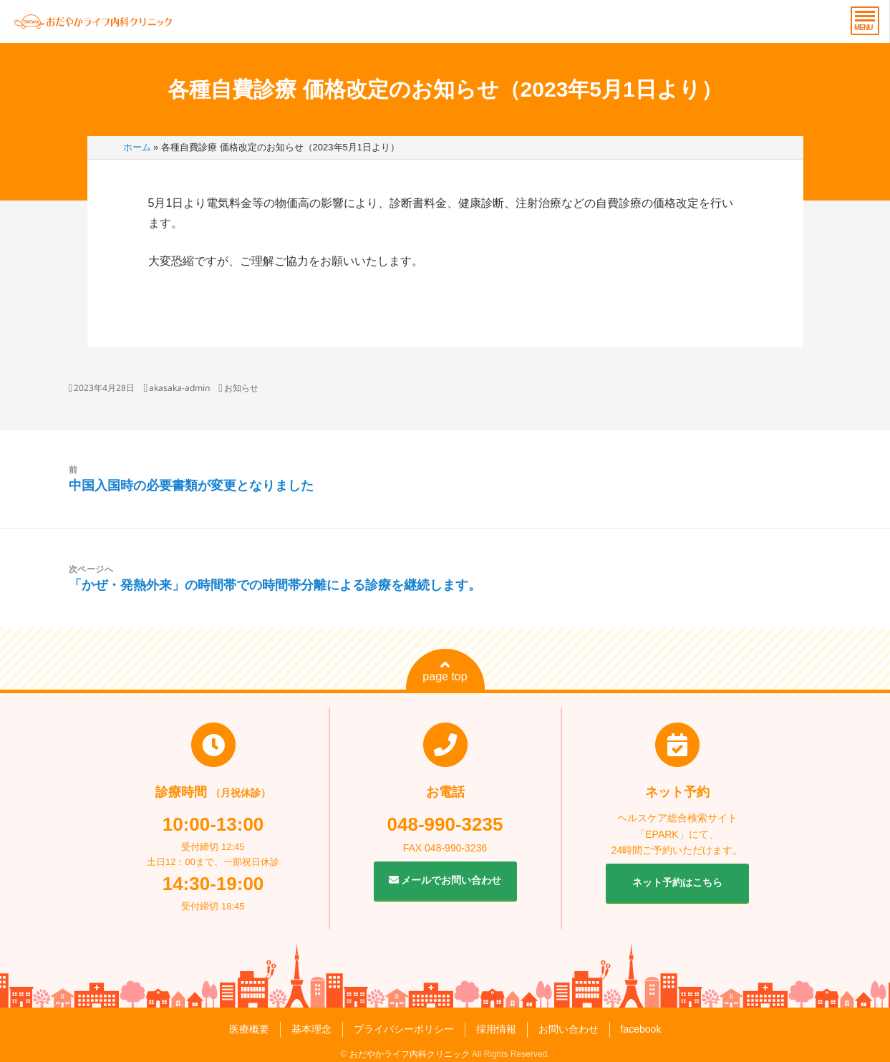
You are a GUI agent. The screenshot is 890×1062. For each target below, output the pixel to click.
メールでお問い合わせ (445, 880)
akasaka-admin (179, 388)
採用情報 (496, 1029)
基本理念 (311, 1029)
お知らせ (241, 388)
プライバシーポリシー (404, 1029)
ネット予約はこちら (677, 882)
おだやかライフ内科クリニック (409, 1054)
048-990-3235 (445, 824)
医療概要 (249, 1029)
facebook (641, 1029)
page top (444, 671)
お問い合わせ (568, 1029)
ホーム (137, 147)
